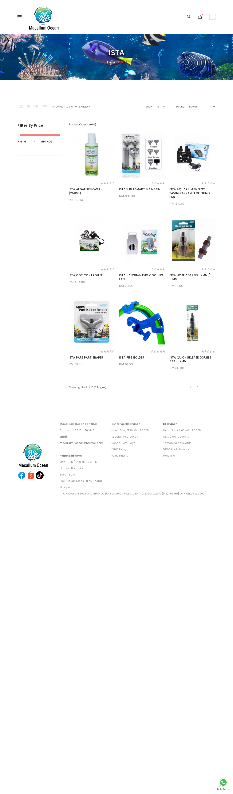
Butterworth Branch (125, 663)
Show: (149, 106)
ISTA (123, 62)
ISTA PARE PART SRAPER (86, 518)
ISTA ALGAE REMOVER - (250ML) (86, 191)
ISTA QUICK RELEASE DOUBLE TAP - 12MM (89, 599)
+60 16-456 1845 (83, 670)
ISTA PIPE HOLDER (131, 518)
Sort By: (180, 106)
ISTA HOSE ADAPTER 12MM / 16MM (89, 438)
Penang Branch (71, 695)
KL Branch (170, 663)
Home (110, 62)
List (44, 107)
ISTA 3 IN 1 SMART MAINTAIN (139, 189)
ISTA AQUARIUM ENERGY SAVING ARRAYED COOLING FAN (139, 271)
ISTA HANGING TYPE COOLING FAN (141, 356)
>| (212, 627)
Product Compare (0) (82, 124)
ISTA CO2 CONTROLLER (86, 354)
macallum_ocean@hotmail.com (81, 682)
